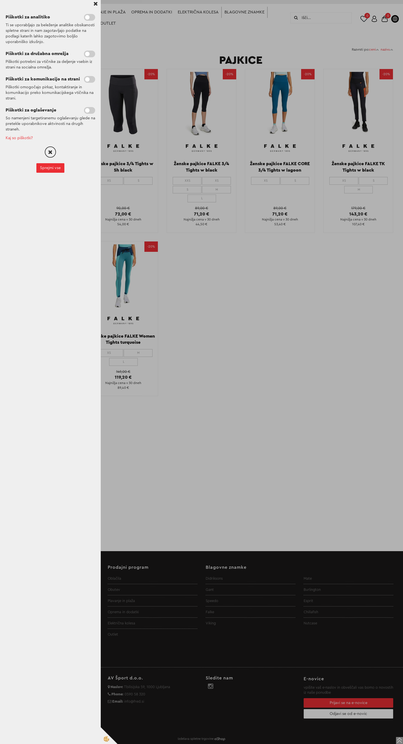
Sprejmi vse (50, 168)
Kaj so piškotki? (19, 138)
